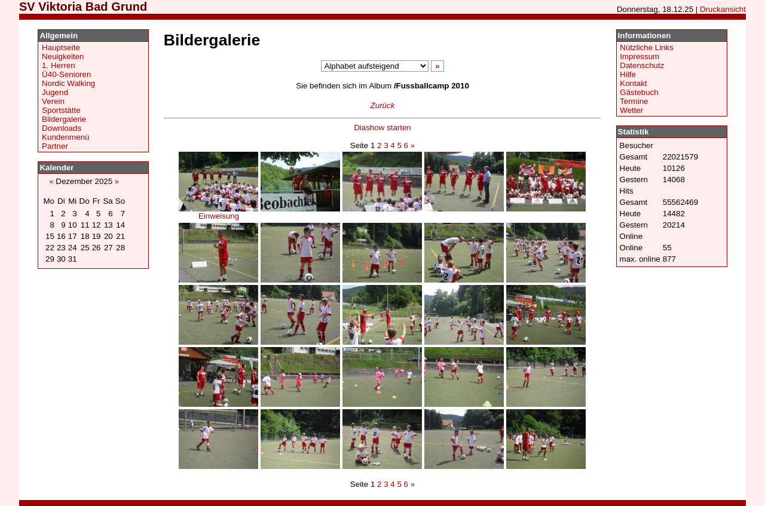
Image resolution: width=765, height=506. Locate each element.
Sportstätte (61, 110)
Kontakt (633, 83)
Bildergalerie (64, 119)
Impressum (639, 56)
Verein (53, 101)
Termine (634, 101)
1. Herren (58, 65)
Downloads (61, 128)
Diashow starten (382, 127)
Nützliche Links (647, 47)
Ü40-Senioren (66, 74)
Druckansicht (723, 9)
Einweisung (218, 212)
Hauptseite (61, 47)
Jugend (55, 92)
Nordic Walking (68, 83)
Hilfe (628, 74)
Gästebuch (639, 92)
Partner (55, 146)
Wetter (631, 110)
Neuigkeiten (63, 56)
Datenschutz (642, 65)
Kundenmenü (65, 137)
